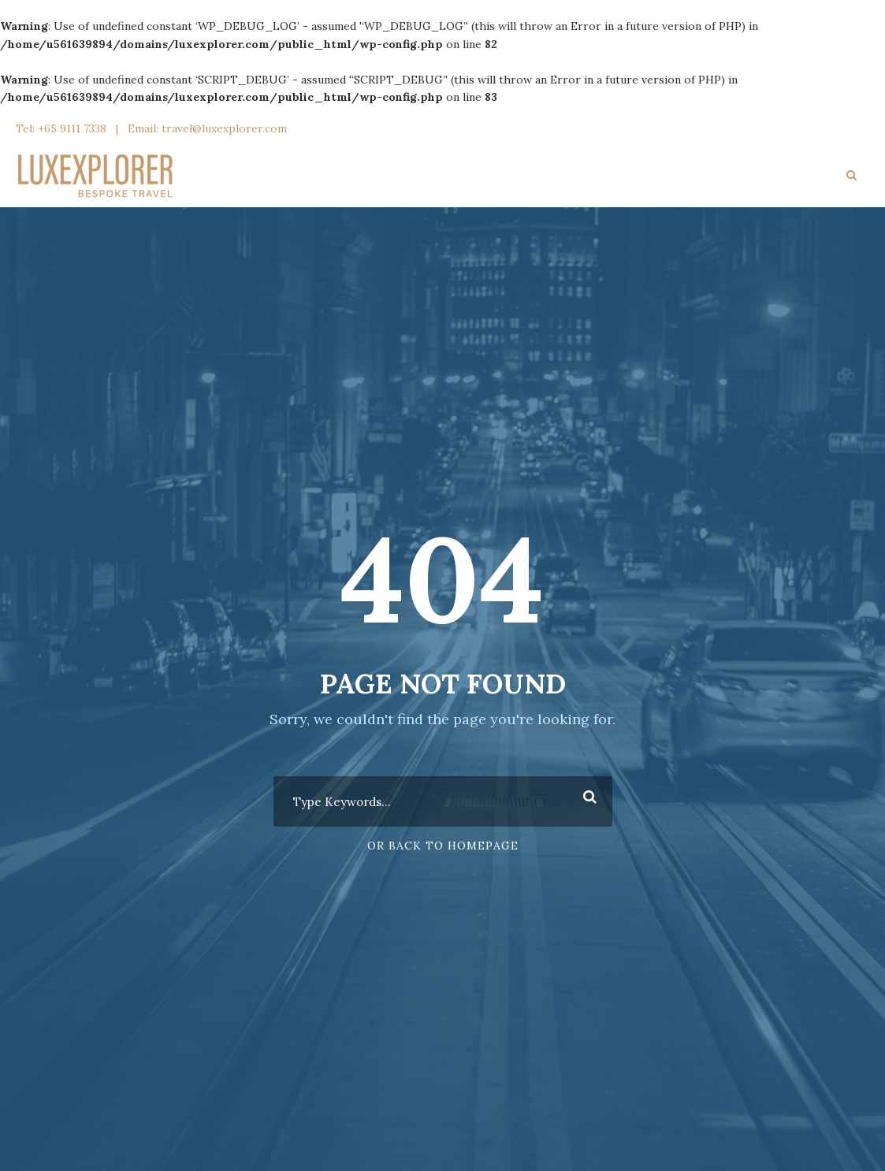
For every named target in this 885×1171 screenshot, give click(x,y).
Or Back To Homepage (443, 845)
